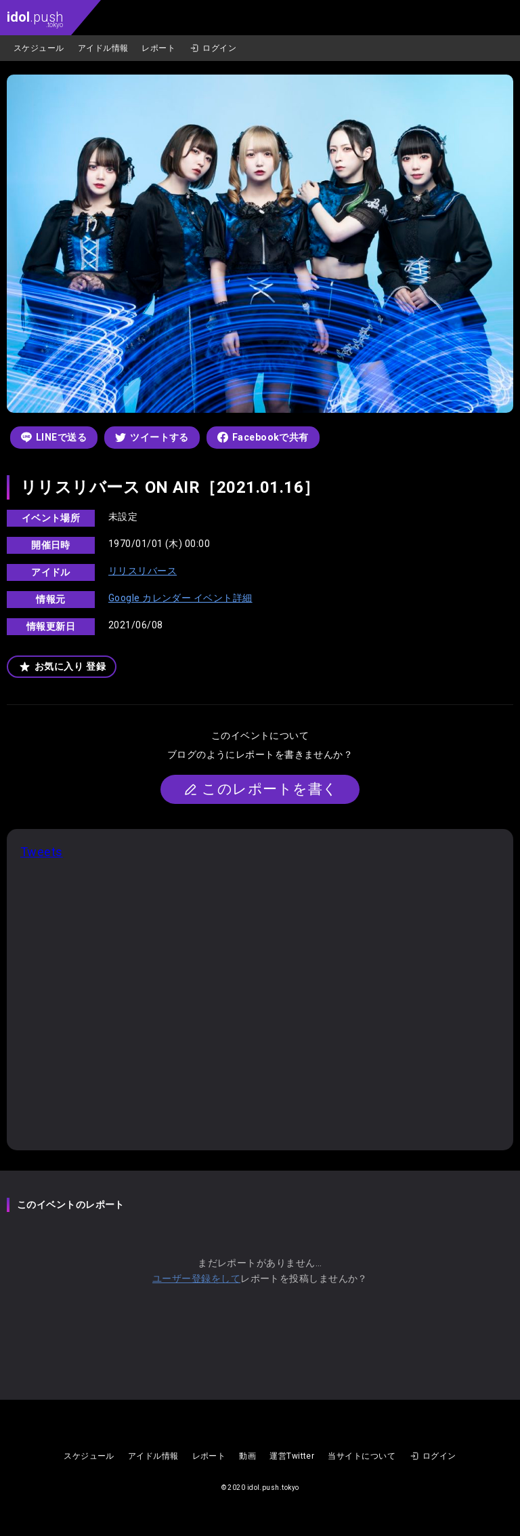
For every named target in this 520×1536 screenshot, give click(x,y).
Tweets (41, 852)
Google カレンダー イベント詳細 (180, 597)
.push (35, 18)
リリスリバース (142, 570)
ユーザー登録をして (196, 1278)
